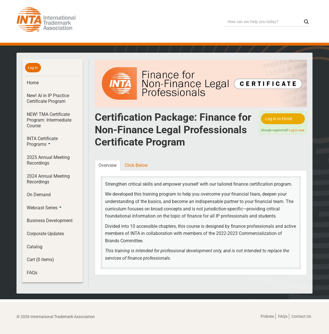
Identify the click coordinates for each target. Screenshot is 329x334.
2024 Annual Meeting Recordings (48, 179)
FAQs (32, 272)
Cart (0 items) (40, 259)
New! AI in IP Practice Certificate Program (48, 98)
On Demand (39, 194)
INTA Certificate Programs (42, 141)
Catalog (34, 246)
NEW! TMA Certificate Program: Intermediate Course (49, 120)
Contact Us (301, 316)
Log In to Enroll (278, 118)
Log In (33, 67)
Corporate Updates (45, 233)
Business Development (50, 220)
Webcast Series (44, 207)
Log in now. (297, 130)
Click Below (136, 165)
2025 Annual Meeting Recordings (48, 160)
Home (33, 82)
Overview (107, 165)
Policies (267, 316)
